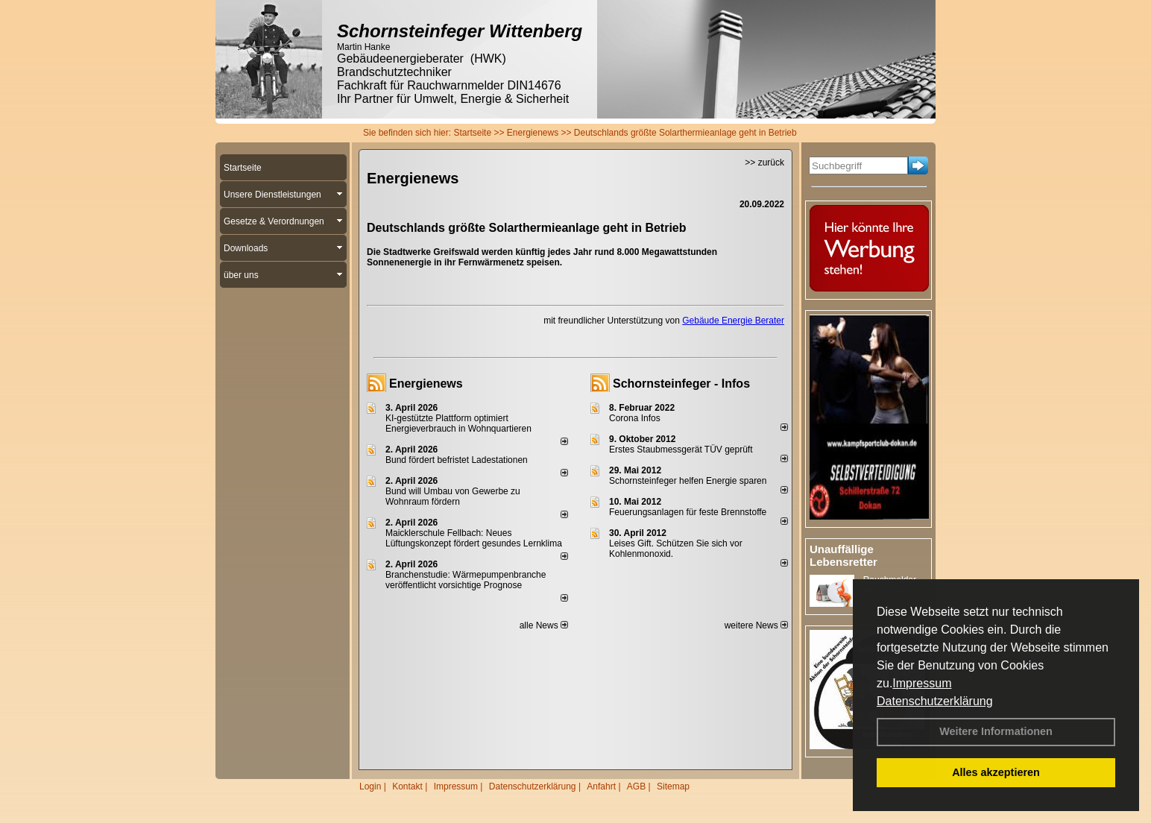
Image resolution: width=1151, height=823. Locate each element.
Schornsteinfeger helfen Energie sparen (687, 481)
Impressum (921, 683)
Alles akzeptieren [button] (996, 772)
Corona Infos (634, 418)
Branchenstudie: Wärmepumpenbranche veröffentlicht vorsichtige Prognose (465, 580)
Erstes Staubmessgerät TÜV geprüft (681, 449)
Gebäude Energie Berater (733, 320)
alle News (544, 625)
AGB (636, 786)
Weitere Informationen (996, 731)
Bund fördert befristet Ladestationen (456, 460)
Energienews (426, 383)
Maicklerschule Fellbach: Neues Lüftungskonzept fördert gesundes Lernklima (473, 538)
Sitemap (673, 786)
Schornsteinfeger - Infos (681, 383)
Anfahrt (601, 786)
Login (370, 786)
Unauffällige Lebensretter (843, 555)
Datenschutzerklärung (935, 701)
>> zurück (764, 162)
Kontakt (407, 786)
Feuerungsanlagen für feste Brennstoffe (687, 512)
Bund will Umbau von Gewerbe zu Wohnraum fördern (452, 496)
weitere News (756, 625)
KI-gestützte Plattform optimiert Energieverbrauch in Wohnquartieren (458, 423)
